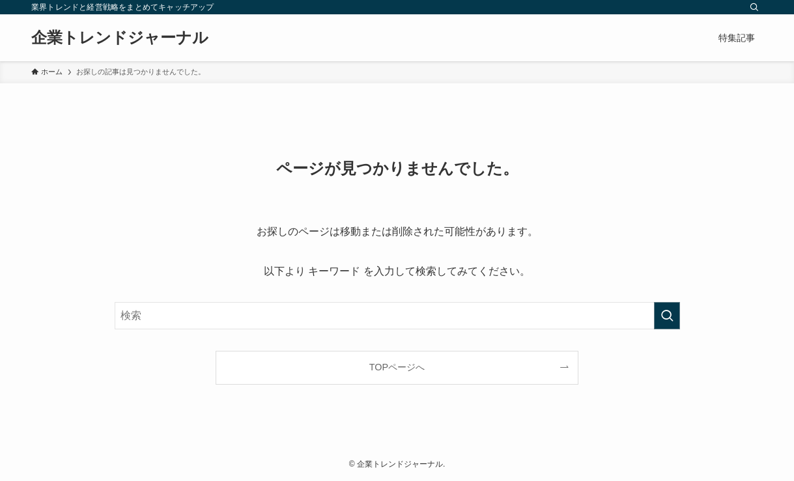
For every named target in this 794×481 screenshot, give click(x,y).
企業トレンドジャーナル (119, 38)
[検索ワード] (397, 315)
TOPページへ (397, 367)
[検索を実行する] (667, 315)
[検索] (754, 7)
